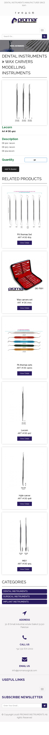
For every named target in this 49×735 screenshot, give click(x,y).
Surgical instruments (16, 596)
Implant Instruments (16, 601)
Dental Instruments (15, 591)
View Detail (24, 243)
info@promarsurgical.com (24, 670)
